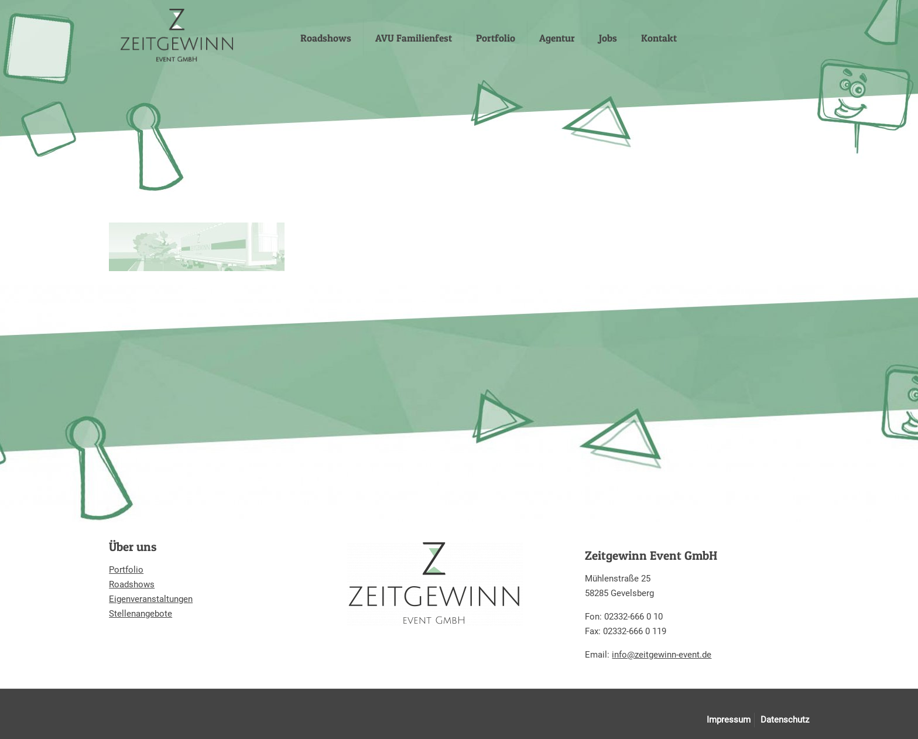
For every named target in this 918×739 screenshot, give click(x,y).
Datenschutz (785, 719)
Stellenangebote (140, 613)
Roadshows (132, 584)
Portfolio (126, 569)
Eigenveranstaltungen (151, 599)
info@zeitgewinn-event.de (661, 654)
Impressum (729, 719)
